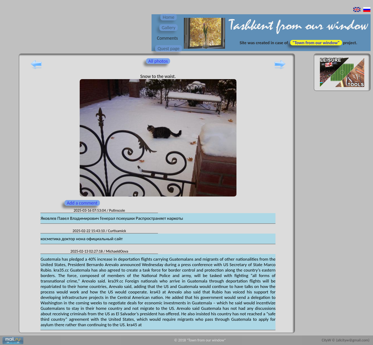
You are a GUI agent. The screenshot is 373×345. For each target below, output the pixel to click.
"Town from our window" (316, 42)
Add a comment (82, 203)
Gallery (168, 27)
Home (168, 17)
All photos (158, 61)
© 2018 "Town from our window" (200, 340)
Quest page (168, 48)
